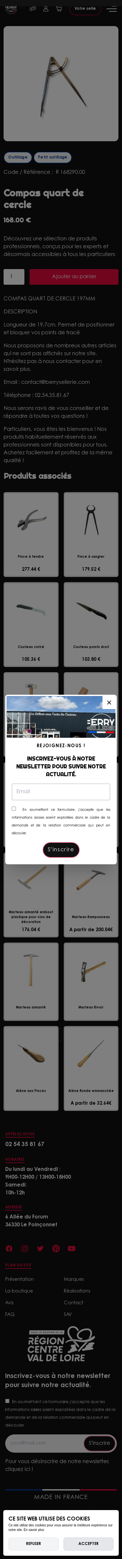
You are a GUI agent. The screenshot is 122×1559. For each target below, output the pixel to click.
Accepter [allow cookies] (88, 1544)
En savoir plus (34, 1530)
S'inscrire (61, 850)
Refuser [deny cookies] (33, 1544)
